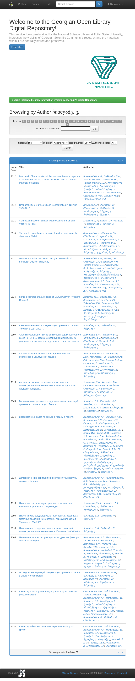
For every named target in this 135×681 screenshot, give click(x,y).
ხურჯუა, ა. (88, 566)
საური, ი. (109, 468)
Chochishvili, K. (91, 208)
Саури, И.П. (89, 433)
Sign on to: (115, 4)
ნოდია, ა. (88, 563)
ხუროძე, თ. (101, 566)
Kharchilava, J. (90, 205)
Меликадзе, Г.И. (98, 357)
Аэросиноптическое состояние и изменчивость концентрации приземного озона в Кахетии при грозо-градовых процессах (47, 385)
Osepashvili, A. (93, 449)
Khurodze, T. (93, 556)
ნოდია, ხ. (100, 563)
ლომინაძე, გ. (110, 369)
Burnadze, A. (89, 439)
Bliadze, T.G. (110, 258)
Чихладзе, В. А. (91, 325)
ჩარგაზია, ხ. (109, 249)
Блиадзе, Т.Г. (112, 281)
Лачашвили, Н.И (97, 291)
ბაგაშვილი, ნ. (107, 582)
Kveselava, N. (105, 446)
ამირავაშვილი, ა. (92, 560)
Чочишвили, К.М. (92, 338)
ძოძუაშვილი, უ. (105, 462)
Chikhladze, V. (106, 205)
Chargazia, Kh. (108, 233)
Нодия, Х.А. (107, 540)
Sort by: (22, 143)
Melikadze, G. (106, 363)
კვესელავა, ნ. (104, 465)
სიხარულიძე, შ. (91, 278)
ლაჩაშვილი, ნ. (109, 278)
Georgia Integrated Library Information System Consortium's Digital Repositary (54, 100)
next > (120, 160)
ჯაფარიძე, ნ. (103, 252)
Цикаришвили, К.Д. (108, 309)
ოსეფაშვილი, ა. (94, 468)
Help (49, 4)
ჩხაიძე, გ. (105, 214)
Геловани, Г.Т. (110, 420)
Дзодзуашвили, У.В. (109, 423)
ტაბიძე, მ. (88, 189)
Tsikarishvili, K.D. (92, 303)
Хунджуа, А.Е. (109, 544)
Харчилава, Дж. (91, 572)
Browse (37, 4)
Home (22, 4)
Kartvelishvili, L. (107, 388)
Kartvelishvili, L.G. (92, 494)
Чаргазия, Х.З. (91, 243)
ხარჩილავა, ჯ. (90, 211)
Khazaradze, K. (91, 239)
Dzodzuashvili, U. (107, 442)
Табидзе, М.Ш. (111, 195)
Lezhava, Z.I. (108, 300)
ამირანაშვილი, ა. (92, 249)
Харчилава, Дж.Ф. (92, 503)
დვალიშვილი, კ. (92, 459)
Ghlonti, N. (92, 442)
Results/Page (76, 143)
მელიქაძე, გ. (90, 373)
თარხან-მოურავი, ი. (105, 189)
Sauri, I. (106, 449)
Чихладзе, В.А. (113, 192)
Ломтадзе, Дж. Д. (92, 429)
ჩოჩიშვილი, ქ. (91, 214)
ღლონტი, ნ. (89, 462)
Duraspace (109, 673)
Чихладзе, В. (90, 575)
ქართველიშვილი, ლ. (94, 395)
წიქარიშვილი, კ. (92, 319)
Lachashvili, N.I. (98, 268)
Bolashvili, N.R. (91, 297)
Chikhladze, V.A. (112, 176)
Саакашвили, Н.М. (93, 195)
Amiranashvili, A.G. (93, 176)
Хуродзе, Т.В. (90, 547)
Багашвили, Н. (108, 572)
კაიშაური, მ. (89, 465)
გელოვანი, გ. (109, 459)
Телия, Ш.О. (103, 433)
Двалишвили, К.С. (92, 420)
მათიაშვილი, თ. (111, 560)
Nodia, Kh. (92, 553)
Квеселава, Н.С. (109, 426)
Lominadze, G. (90, 363)
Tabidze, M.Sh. (109, 179)
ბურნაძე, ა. (109, 455)
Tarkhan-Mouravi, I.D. (94, 182)
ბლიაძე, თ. (109, 224)
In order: (48, 143)
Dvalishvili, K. (104, 439)
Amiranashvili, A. (91, 233)
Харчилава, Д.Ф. (92, 334)
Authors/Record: (101, 143)
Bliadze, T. (104, 220)
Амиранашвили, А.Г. (94, 192)
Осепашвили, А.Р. (112, 429)
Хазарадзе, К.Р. (111, 246)
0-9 (24, 121)
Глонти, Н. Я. (90, 423)
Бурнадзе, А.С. (113, 417)
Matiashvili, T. (108, 550)
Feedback (122, 673)
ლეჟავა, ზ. (102, 316)
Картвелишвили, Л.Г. (94, 385)
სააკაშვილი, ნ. (108, 186)
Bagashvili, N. (90, 579)
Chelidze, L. (106, 407)
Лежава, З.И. (90, 309)
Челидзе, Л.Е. (90, 404)
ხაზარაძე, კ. (92, 411)
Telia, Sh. (116, 449)
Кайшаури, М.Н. (91, 426)
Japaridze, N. (105, 236)
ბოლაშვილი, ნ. (91, 313)
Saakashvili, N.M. (92, 179)
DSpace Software (70, 673)
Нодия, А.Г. (94, 540)
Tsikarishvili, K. (90, 366)
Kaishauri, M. (90, 446)
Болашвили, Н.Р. (110, 303)
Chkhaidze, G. (107, 208)
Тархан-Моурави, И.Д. (94, 199)
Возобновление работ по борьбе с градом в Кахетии (46, 417)
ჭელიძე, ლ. (106, 411)
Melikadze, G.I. (111, 617)
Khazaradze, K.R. (92, 300)
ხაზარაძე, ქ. (117, 252)
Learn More (17, 47)
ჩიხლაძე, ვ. (92, 186)
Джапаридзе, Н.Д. (92, 246)
